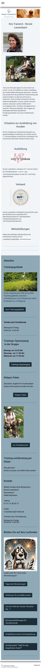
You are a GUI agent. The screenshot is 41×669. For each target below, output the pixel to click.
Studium (21, 172)
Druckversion (5, 665)
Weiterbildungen (25, 239)
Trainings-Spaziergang (20, 364)
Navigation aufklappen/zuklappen (20, 3)
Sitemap (12, 665)
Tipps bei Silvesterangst (15, 584)
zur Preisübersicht (20, 445)
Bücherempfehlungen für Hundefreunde (16, 621)
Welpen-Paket (20, 395)
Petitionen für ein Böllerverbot (18, 595)
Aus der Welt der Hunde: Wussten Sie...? (19, 607)
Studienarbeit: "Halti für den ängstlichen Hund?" (17, 646)
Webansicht (37, 665)
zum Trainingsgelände (14, 309)
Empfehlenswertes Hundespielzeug (20, 634)
